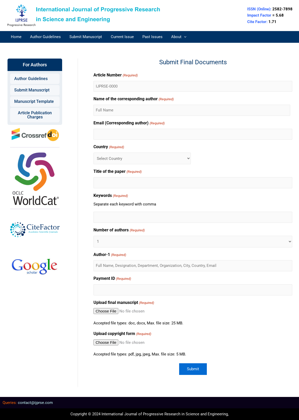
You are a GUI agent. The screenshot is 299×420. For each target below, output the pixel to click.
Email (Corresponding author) (128, 123)
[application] (179, 37)
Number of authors (118, 230)
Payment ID (112, 279)
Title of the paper (117, 172)
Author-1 (109, 255)
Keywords (110, 196)
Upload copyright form (122, 334)
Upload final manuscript (123, 303)
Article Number (115, 75)
